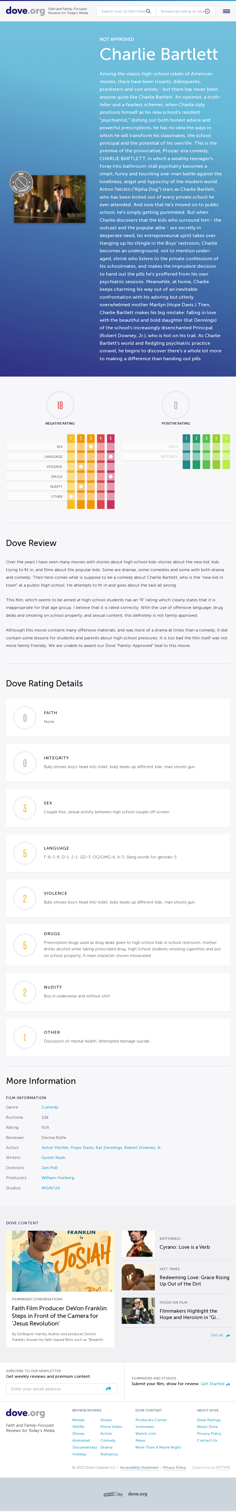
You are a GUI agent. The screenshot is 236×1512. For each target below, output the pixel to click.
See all (220, 1336)
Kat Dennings (109, 1148)
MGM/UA (51, 1189)
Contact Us (207, 1441)
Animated (81, 1441)
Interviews (144, 1428)
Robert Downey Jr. (143, 1148)
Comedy (50, 1108)
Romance (109, 1455)
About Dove (207, 1428)
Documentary (84, 1448)
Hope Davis (81, 1148)
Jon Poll (50, 1168)
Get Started (215, 1385)
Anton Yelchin (55, 1148)
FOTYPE (223, 1469)
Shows (106, 1421)
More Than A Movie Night (158, 1448)
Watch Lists (145, 1435)
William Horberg (58, 1179)
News (140, 1441)
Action (106, 1435)
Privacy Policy (209, 1435)
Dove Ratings (209, 1421)
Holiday (79, 1455)
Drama (106, 1448)
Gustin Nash (53, 1158)
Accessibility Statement (139, 1469)
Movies (78, 1421)
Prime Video (111, 1428)
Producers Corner (151, 1421)
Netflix (78, 1428)
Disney (78, 1435)
